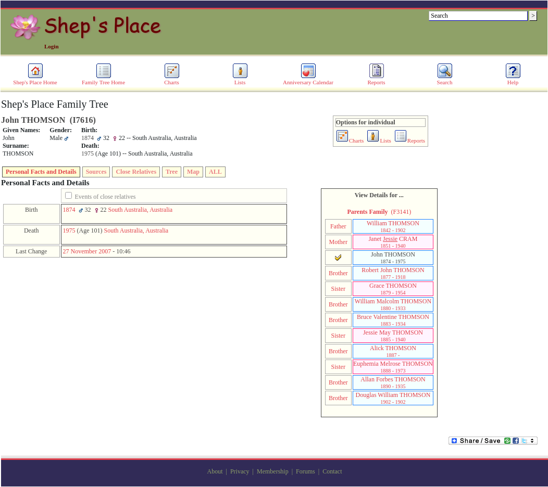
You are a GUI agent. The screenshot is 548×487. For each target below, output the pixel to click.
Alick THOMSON (393, 351)
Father (338, 226)
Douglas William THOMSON (393, 398)
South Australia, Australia (140, 209)
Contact (332, 471)
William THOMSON (393, 226)
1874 (69, 209)
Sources (96, 171)
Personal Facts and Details (41, 171)
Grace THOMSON (393, 289)
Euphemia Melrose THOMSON (393, 367)
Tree (172, 171)
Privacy (240, 471)
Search (445, 79)
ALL (215, 171)
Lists (240, 79)
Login (51, 46)
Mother (338, 242)
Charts (172, 79)
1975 (69, 230)
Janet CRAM (392, 242)
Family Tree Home (103, 79)
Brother (338, 273)
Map (193, 171)
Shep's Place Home (35, 79)
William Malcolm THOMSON (393, 304)
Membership (273, 471)
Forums (305, 471)
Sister (338, 288)
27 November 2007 (87, 251)
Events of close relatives (105, 196)
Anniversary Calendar (308, 79)
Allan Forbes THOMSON (392, 382)
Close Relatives (136, 171)
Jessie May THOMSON (393, 335)
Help (513, 79)
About (215, 471)
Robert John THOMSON (393, 273)
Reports (376, 79)
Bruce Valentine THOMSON (393, 320)
